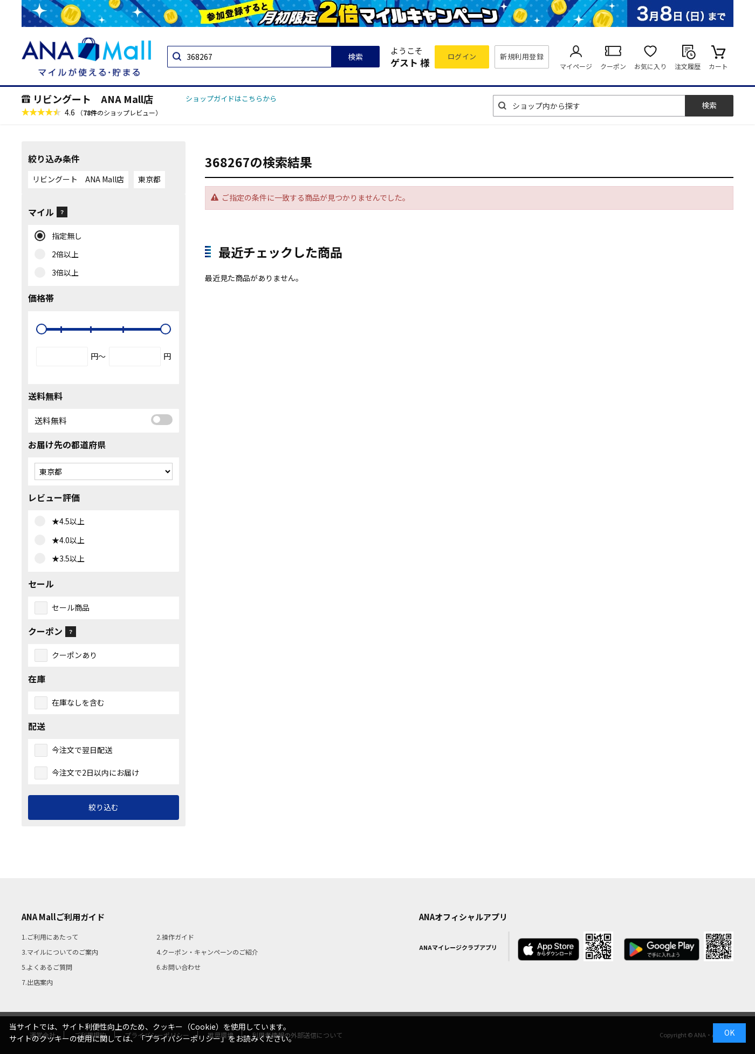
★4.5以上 (66, 522)
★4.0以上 (66, 540)
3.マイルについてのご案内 (60, 951)
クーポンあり (74, 654)
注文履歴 (688, 66)
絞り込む (103, 807)
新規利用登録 (522, 56)
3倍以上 (63, 273)
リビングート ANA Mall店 (93, 99)
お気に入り (650, 66)
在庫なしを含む (78, 702)
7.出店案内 (37, 982)
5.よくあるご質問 (47, 966)
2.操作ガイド (175, 936)
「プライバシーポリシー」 (183, 1038)
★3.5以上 (66, 559)
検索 (355, 56)
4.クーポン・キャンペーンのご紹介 (207, 951)
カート (718, 66)
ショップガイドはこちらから (231, 98)
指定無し (64, 236)
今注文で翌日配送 (82, 749)
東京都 (149, 179)
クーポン (613, 66)
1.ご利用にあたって (50, 936)
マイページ (576, 66)
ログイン (462, 56)
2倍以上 (63, 255)
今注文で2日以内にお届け (95, 772)
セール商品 (71, 607)
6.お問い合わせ (178, 966)
